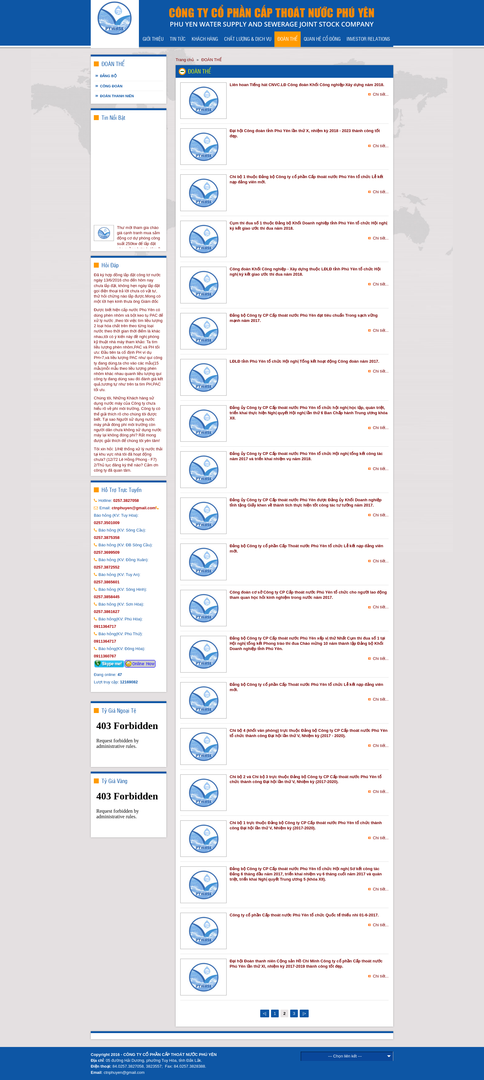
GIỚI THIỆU (153, 38)
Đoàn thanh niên (117, 96)
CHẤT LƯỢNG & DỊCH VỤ (247, 38)
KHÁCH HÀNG (205, 38)
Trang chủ (185, 59)
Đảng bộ (108, 76)
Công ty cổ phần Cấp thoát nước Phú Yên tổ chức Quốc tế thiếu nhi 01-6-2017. (304, 915)
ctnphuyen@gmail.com (124, 1072)
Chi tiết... (381, 94)
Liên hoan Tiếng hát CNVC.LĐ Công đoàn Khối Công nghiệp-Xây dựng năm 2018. (307, 84)
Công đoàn (111, 86)
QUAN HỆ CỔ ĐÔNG (322, 38)
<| (264, 1013)
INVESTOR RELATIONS (368, 38)
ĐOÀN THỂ (287, 38)
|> (304, 1013)
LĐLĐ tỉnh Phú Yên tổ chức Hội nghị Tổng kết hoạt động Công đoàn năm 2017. (304, 361)
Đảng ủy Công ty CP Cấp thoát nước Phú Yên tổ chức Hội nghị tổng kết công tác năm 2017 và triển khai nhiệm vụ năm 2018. (306, 456)
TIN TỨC (178, 38)
